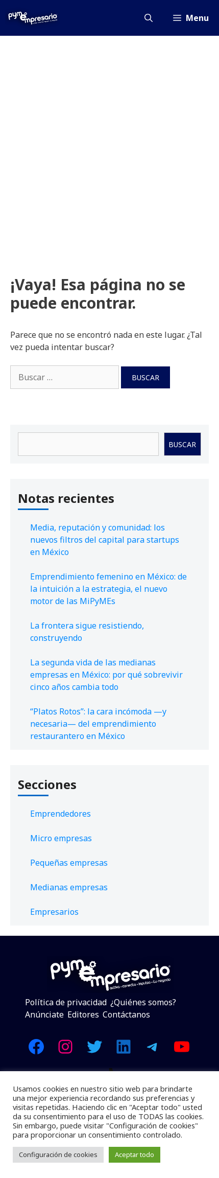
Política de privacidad (66, 1002)
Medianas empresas (69, 887)
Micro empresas (61, 838)
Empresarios (54, 911)
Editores (83, 1014)
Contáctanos (126, 1014)
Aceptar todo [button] (134, 1154)
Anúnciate (44, 1014)
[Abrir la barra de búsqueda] (148, 18)
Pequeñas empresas (69, 862)
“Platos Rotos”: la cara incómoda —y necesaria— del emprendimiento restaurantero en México (98, 724)
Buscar (182, 444)
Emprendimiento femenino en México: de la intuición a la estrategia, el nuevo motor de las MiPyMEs (108, 589)
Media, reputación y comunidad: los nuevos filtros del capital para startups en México (104, 540)
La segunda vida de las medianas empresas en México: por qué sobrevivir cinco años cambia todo (106, 674)
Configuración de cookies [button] (58, 1154)
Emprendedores (60, 813)
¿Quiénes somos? (143, 1002)
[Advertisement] (109, 150)
